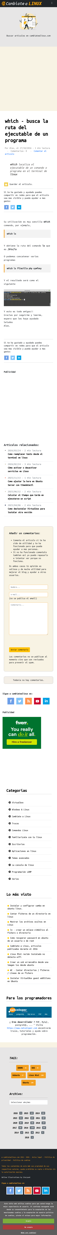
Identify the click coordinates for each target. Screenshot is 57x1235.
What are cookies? (28, 1232)
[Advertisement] (28, 76)
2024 (37, 1113)
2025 (26, 1113)
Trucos (13, 823)
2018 (38, 1123)
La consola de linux (21, 865)
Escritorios (16, 844)
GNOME (23, 1068)
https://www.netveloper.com (22, 1028)
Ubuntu (29, 1083)
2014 (16, 1133)
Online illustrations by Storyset (16, 1177)
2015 (38, 1128)
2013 (27, 1133)
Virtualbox (15, 802)
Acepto (28, 1221)
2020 (15, 1123)
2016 (26, 1128)
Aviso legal (37, 1157)
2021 (38, 1118)
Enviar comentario (19, 650)
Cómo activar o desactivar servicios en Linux (22, 469)
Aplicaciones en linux (22, 851)
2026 (15, 1113)
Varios (13, 879)
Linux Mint (37, 1076)
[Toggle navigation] (51, 3)
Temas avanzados (18, 858)
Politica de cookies (21, 1160)
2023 (15, 1118)
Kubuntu (19, 1076)
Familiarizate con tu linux (25, 837)
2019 (27, 1123)
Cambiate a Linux (19, 816)
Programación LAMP (20, 872)
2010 (27, 1137)
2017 (15, 1128)
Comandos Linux (18, 830)
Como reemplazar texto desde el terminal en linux (25, 456)
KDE (36, 1068)
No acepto (29, 1227)
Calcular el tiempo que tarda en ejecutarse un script (26, 497)
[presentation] (28, 642)
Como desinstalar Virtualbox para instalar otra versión (26, 511)
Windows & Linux (18, 809)
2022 (27, 1118)
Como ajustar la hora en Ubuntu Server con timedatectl (25, 483)
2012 (37, 1133)
